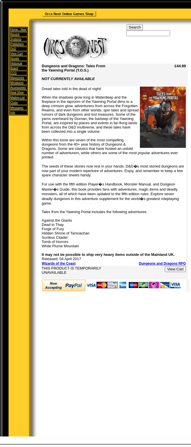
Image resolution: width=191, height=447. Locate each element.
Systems (15, 39)
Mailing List (17, 97)
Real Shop (17, 92)
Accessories (18, 87)
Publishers (17, 44)
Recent (14, 34)
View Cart (16, 53)
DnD (13, 48)
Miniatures (16, 82)
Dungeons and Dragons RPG (162, 264)
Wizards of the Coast (59, 264)
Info (12, 112)
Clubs (14, 102)
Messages (16, 107)
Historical (16, 63)
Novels (14, 58)
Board (14, 68)
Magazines (17, 77)
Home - (18, 29)
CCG (13, 73)
